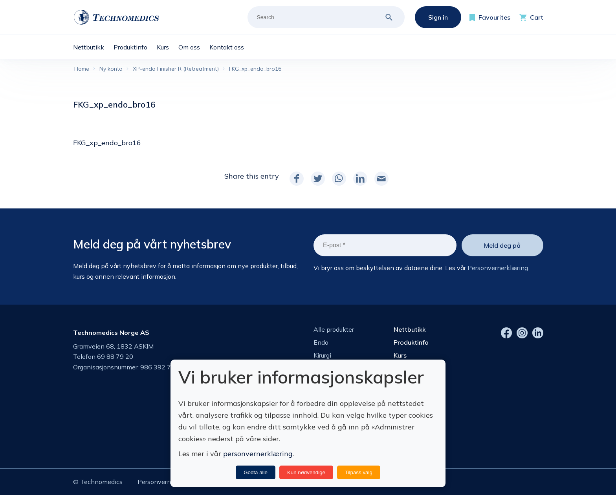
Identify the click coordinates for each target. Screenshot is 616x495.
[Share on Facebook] (297, 179)
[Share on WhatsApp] (339, 179)
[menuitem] (93, 47)
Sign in (438, 17)
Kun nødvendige (306, 472)
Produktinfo (411, 342)
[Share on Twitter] (318, 179)
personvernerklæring (258, 453)
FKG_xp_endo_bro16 (107, 142)
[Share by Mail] (381, 179)
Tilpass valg (358, 472)
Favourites (494, 17)
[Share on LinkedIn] (360, 179)
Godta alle (256, 472)
